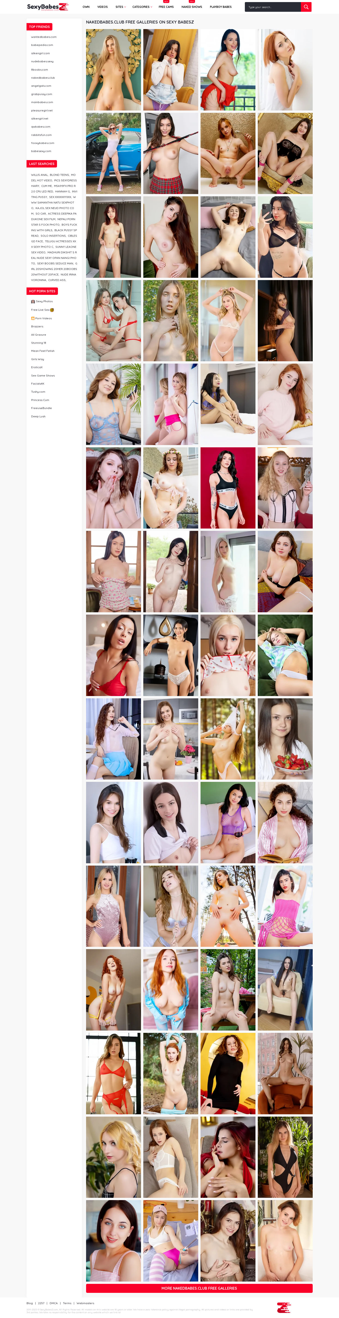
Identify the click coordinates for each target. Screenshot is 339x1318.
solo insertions (53, 235)
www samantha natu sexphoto (53, 202)
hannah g (62, 191)
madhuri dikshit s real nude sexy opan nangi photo (54, 258)
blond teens (59, 174)
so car (41, 213)
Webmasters (85, 1303)
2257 (41, 1303)
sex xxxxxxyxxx (60, 197)
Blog (30, 1303)
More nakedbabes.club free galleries (199, 1288)
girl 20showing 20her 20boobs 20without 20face (54, 269)
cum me (46, 186)
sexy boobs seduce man (55, 263)
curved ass (57, 280)
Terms (67, 1303)
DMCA (54, 1303)
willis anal (39, 174)
